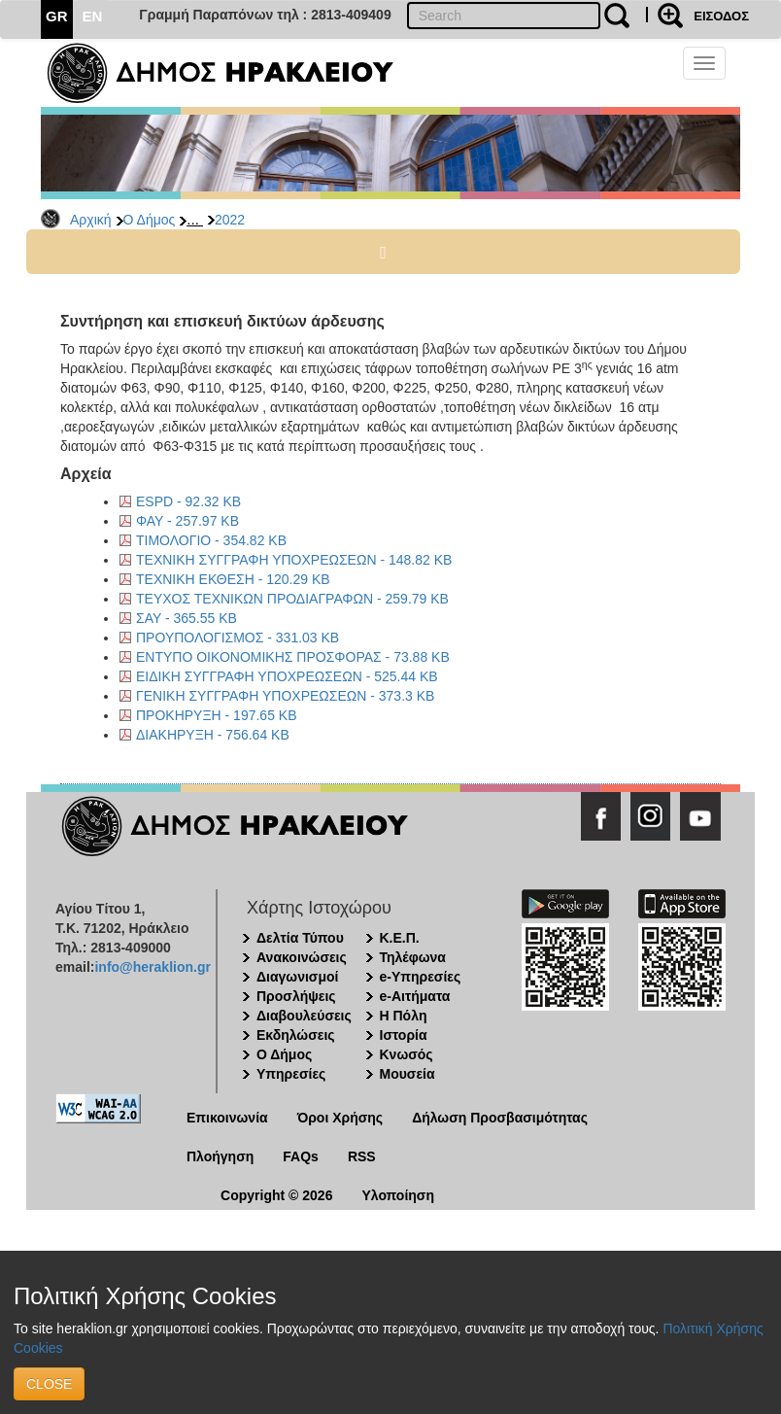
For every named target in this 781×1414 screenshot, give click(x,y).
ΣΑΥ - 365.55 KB (186, 618)
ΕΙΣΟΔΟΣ (721, 16)
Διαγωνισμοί (297, 976)
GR (57, 16)
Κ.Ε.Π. (400, 938)
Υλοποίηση (397, 1195)
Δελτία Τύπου (300, 938)
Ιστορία (403, 1035)
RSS (362, 1156)
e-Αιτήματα (415, 996)
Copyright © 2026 (276, 1195)
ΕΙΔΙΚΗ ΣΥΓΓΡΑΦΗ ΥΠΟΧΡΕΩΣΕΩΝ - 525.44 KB (287, 676)
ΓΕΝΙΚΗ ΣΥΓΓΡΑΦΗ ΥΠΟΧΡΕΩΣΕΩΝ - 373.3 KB (285, 696)
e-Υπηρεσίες (420, 976)
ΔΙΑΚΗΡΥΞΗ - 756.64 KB (212, 734)
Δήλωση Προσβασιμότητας (500, 1117)
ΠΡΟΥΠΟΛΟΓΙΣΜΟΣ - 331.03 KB (237, 637)
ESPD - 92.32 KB (188, 501)
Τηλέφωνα (413, 957)
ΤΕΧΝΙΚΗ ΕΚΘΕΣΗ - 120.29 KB (233, 579)
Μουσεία (407, 1074)
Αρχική (91, 219)
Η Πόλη (403, 1015)
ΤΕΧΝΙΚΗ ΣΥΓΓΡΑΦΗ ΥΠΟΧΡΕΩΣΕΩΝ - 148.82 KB (294, 560)
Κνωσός (406, 1054)
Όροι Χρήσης (340, 1117)
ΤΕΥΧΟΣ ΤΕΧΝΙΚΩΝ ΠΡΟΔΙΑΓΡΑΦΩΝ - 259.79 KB (292, 598)
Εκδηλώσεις (295, 1035)
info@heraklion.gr (152, 967)
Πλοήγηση (220, 1156)
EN (93, 16)
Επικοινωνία (227, 1117)
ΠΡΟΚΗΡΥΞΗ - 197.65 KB (216, 715)
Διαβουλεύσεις (304, 1015)
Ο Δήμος (149, 219)
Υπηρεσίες (290, 1074)
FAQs (301, 1156)
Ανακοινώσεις (301, 957)
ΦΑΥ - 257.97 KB (187, 521)
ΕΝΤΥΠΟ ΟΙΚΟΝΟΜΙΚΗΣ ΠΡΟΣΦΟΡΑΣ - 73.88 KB (293, 657)
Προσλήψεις (296, 996)
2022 (230, 219)
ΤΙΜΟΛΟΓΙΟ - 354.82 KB (211, 540)
